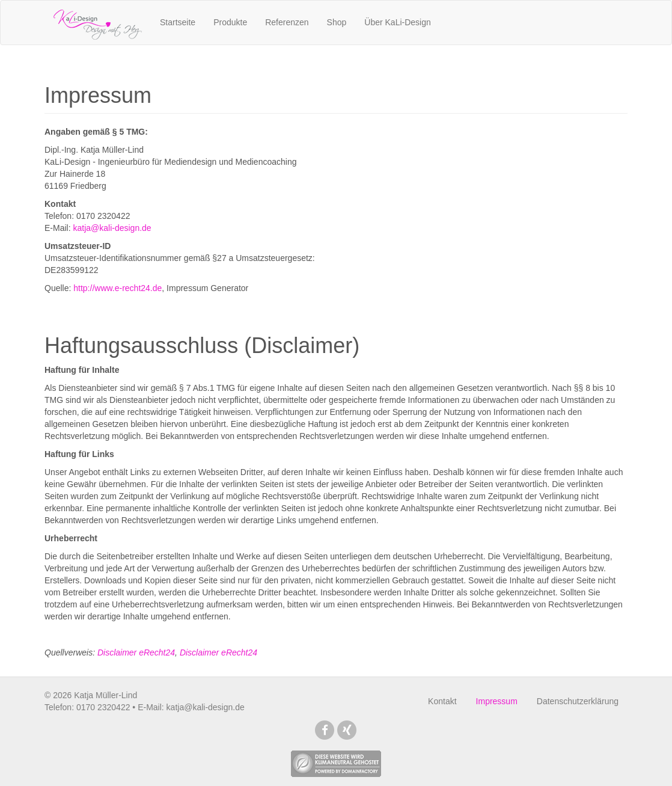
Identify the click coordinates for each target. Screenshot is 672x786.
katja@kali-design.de (112, 228)
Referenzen (286, 22)
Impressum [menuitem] (497, 701)
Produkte (230, 22)
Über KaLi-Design (397, 22)
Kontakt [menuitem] (442, 701)
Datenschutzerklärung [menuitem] (578, 701)
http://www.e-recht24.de (117, 288)
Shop (337, 22)
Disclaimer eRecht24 (136, 652)
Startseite (177, 22)
